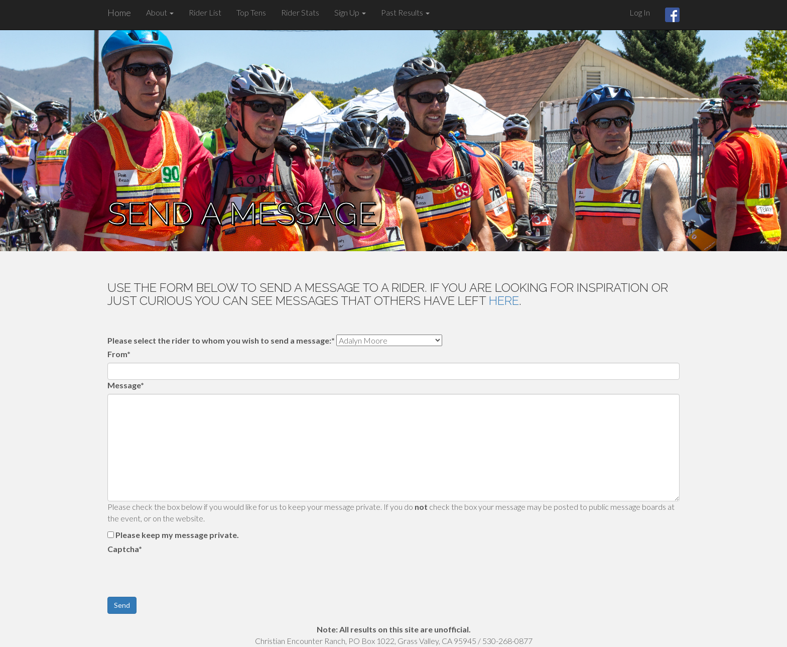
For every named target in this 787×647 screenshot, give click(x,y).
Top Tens (251, 12)
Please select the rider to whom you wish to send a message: (221, 340)
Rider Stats (300, 12)
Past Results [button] (405, 12)
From (118, 354)
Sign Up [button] (350, 12)
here (504, 300)
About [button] (160, 12)
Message (125, 385)
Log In (639, 12)
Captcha (124, 549)
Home (119, 12)
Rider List (205, 12)
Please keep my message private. (177, 535)
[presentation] (183, 577)
